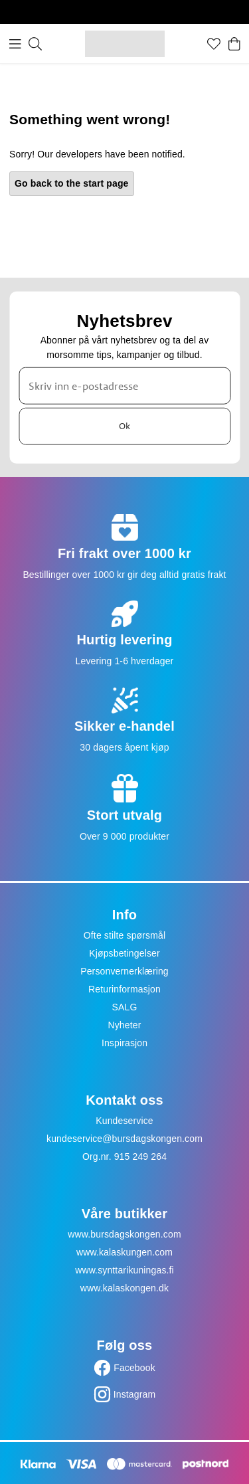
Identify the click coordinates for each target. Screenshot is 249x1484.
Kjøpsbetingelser (124, 953)
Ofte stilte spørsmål (124, 935)
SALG (124, 1007)
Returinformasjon (124, 989)
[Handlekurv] (234, 43)
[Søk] (35, 43)
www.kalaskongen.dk (124, 1288)
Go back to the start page (72, 183)
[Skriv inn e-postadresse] (124, 385)
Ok (124, 426)
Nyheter (124, 1025)
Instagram (135, 1394)
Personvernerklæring (124, 971)
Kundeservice (124, 1120)
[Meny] (15, 43)
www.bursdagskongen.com (124, 1234)
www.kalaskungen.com (124, 1252)
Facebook (134, 1367)
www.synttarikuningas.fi (124, 1270)
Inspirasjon (124, 1043)
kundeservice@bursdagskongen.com (124, 1138)
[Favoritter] (213, 43)
